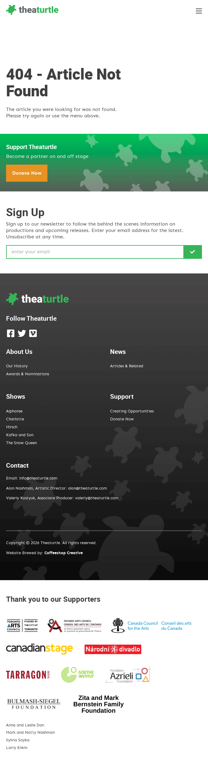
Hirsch (11, 427)
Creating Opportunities (132, 411)
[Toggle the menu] (199, 11)
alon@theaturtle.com (87, 488)
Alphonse (14, 411)
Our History (17, 366)
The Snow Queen (21, 443)
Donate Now (26, 173)
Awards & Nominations (27, 374)
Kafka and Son (19, 435)
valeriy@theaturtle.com (97, 498)
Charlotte (15, 419)
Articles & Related (126, 366)
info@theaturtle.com (38, 478)
